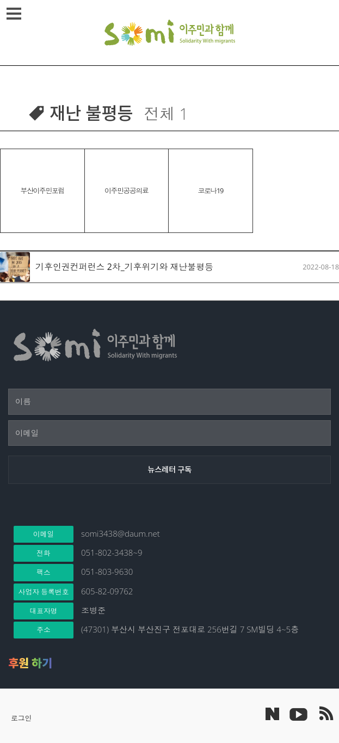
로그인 (21, 718)
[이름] (169, 402)
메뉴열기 (15, 14)
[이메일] (169, 433)
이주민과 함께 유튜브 (298, 713)
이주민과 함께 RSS (325, 713)
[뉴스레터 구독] (169, 470)
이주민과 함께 (169, 32)
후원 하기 (30, 663)
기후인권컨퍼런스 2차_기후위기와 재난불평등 (124, 267)
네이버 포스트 (272, 714)
